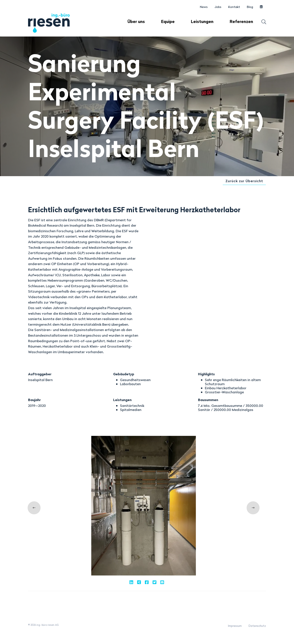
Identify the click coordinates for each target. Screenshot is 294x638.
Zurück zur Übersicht (244, 181)
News (204, 7)
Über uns (136, 21)
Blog (250, 7)
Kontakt (234, 7)
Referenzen (241, 21)
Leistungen (202, 21)
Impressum (235, 626)
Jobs (217, 7)
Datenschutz (257, 626)
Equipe (168, 21)
